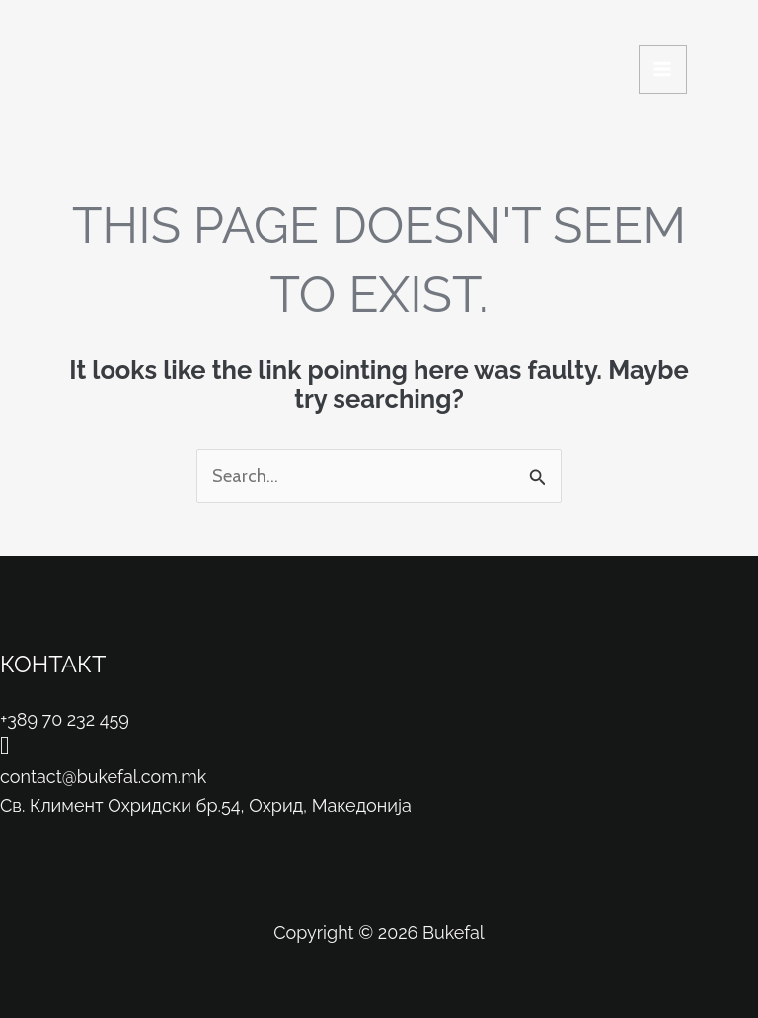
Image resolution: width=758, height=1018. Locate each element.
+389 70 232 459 (64, 719)
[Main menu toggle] (663, 69)
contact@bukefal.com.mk (103, 776)
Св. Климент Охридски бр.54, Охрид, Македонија (206, 805)
